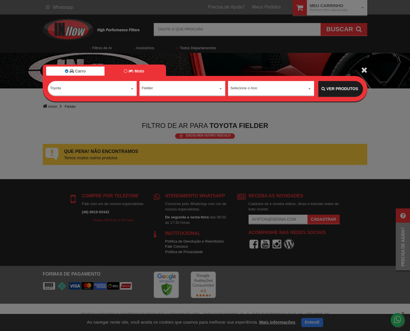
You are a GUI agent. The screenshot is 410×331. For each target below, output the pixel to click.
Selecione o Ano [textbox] (243, 88)
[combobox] (92, 89)
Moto (134, 71)
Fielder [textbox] (147, 88)
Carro (75, 71)
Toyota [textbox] (55, 88)
